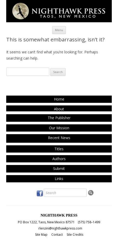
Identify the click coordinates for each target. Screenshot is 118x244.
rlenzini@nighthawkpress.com (60, 228)
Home (59, 99)
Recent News (59, 137)
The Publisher (59, 117)
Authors (59, 158)
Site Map (41, 234)
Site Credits (75, 234)
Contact (57, 234)
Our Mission (59, 127)
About (59, 108)
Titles (59, 148)
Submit (59, 168)
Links (59, 178)
